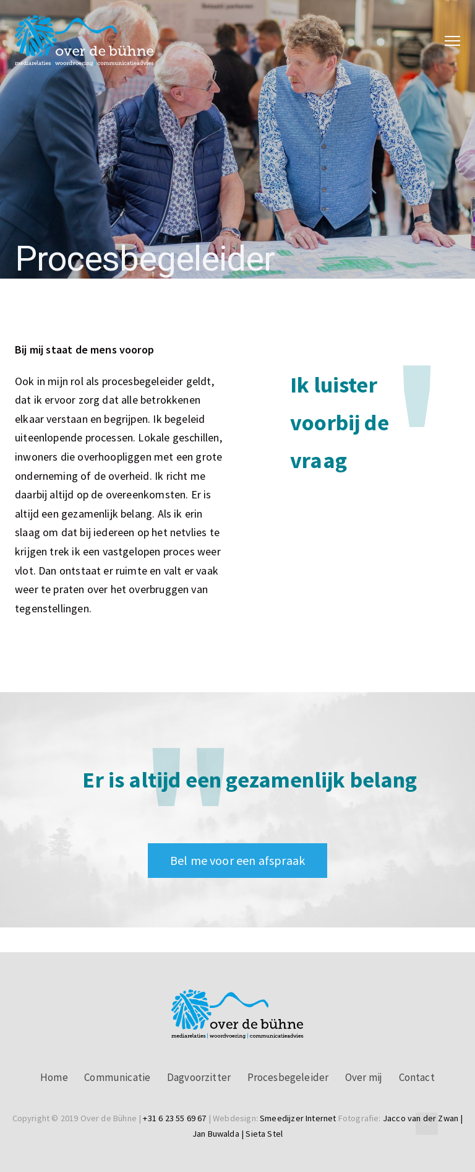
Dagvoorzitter (199, 1077)
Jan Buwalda (215, 1133)
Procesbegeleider (288, 1077)
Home (54, 1077)
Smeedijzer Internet (298, 1118)
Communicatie (117, 1077)
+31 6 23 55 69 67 (174, 1118)
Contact (417, 1077)
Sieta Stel (264, 1133)
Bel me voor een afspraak (237, 860)
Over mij (363, 1077)
